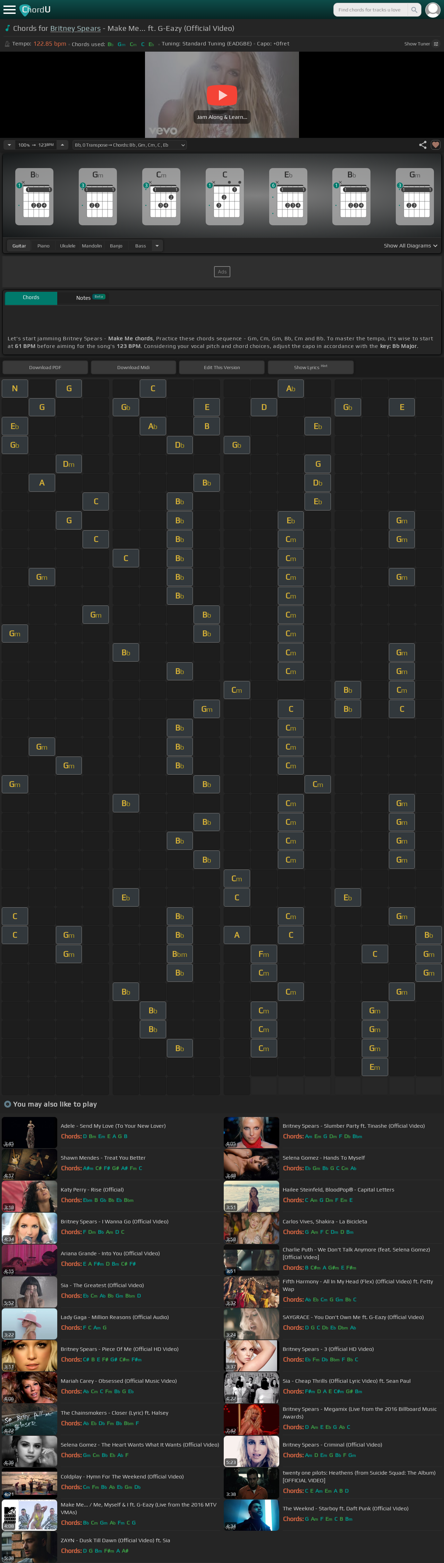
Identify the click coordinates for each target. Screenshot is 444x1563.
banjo (116, 245)
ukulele (67, 245)
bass (140, 245)
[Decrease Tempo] (9, 145)
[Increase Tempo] (62, 145)
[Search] (414, 10)
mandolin (92, 245)
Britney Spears (75, 28)
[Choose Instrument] (157, 245)
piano (43, 245)
